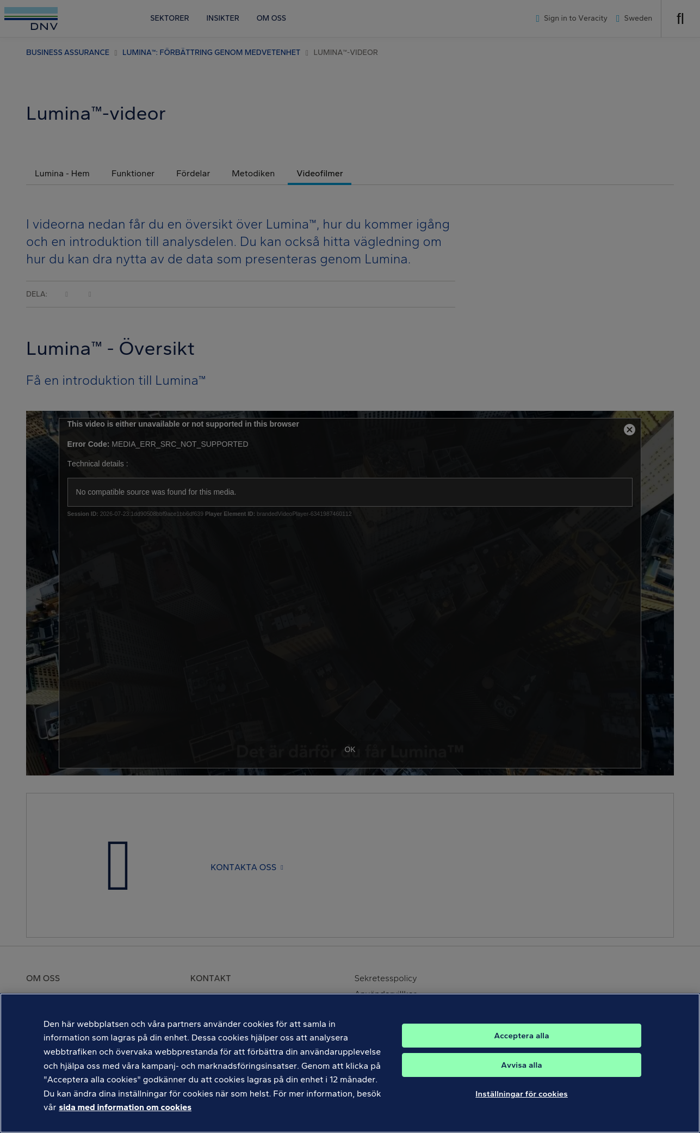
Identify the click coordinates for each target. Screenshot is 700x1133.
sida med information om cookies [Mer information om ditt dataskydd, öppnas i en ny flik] (125, 1110)
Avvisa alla (521, 1068)
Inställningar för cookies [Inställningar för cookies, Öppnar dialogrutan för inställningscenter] (521, 1096)
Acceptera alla (521, 1038)
